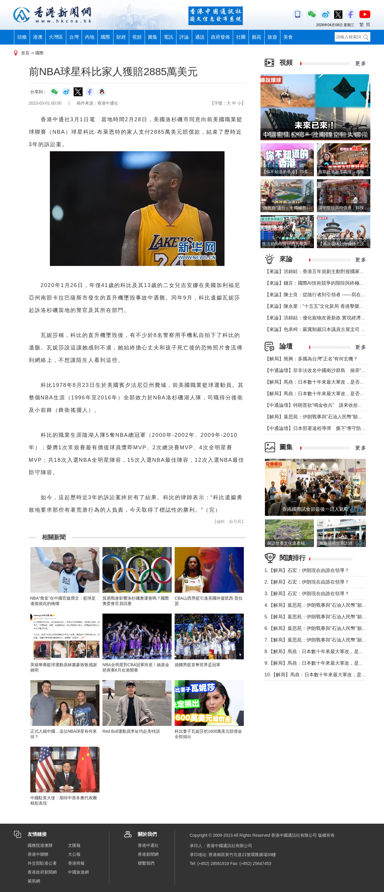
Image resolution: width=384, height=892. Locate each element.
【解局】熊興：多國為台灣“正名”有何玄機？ (311, 358)
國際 (105, 37)
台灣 (74, 37)
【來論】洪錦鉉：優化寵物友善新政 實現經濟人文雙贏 (322, 317)
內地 (89, 37)
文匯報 (74, 845)
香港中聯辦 (38, 854)
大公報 (74, 854)
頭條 (22, 37)
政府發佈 (220, 37)
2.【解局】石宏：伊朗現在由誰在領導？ (307, 581)
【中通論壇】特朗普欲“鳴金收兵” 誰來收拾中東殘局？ (323, 405)
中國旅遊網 (78, 872)
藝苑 (256, 37)
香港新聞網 (148, 854)
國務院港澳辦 (40, 845)
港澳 (37, 37)
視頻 (137, 37)
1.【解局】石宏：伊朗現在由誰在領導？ (307, 570)
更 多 (360, 63)
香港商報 (76, 863)
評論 (184, 37)
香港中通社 (148, 845)
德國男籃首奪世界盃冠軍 (197, 664)
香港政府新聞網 (42, 872)
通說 (200, 37)
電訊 (168, 37)
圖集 (152, 37)
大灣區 (56, 37)
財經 (121, 37)
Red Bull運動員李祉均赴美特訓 (131, 731)
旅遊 (272, 37)
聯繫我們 (146, 863)
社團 (241, 37)
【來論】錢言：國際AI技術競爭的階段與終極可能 (317, 283)
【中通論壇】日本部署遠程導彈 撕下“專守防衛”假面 (321, 428)
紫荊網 (34, 881)
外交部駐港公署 (42, 863)
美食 (288, 37)
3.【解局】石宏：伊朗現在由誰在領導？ (307, 593)
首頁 (25, 53)
